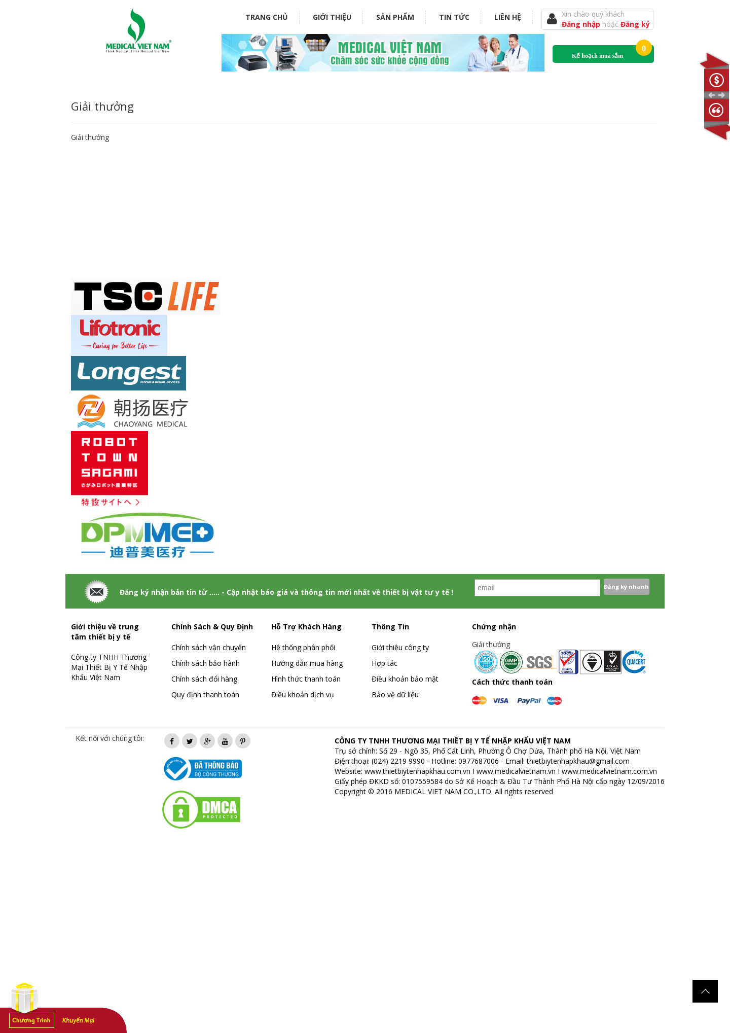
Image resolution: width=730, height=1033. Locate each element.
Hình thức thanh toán (306, 679)
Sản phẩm (395, 17)
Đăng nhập (582, 24)
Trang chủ (266, 17)
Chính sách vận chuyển (208, 647)
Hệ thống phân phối (303, 647)
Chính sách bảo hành (205, 663)
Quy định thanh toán (205, 694)
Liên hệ (507, 17)
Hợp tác (384, 663)
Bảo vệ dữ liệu (395, 694)
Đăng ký (635, 24)
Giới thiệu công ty (400, 647)
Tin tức (454, 17)
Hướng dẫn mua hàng (307, 663)
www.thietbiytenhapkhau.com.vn (417, 771)
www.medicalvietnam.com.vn (609, 771)
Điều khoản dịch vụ (302, 694)
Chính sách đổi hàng (204, 679)
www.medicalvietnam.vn (516, 771)
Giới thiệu (332, 17)
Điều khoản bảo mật (405, 679)
